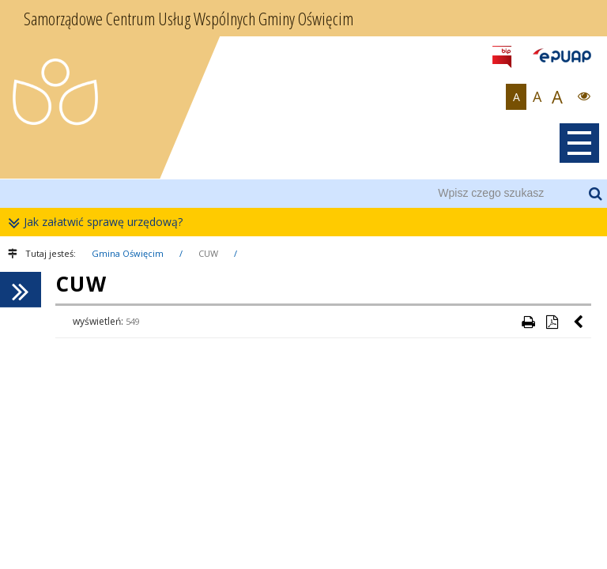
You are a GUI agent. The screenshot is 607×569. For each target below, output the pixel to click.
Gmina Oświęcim (128, 253)
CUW (208, 253)
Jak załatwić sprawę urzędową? (99, 222)
